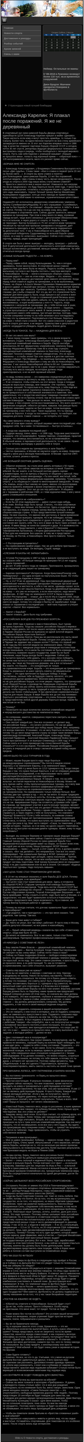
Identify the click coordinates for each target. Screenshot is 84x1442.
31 (46, 50)
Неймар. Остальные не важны (60, 68)
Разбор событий (13, 43)
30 (78, 48)
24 (46, 48)
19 (57, 45)
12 (57, 42)
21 (68, 45)
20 (62, 45)
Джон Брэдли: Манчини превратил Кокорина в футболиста (56, 87)
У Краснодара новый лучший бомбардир (30, 105)
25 (52, 48)
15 (73, 42)
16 (78, 42)
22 (73, 45)
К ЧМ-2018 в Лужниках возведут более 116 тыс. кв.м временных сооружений (61, 77)
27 (62, 48)
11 (52, 42)
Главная (8, 28)
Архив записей (12, 49)
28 (68, 48)
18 (52, 45)
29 (73, 48)
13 (62, 42)
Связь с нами (11, 54)
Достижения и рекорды (17, 38)
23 (78, 45)
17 (46, 45)
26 (57, 48)
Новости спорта (13, 33)
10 (46, 42)
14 (68, 42)
